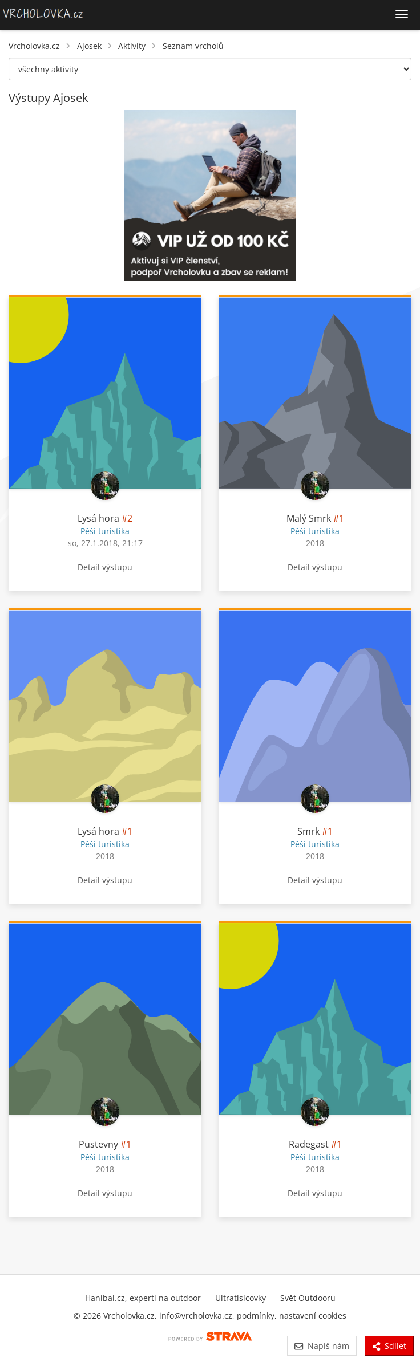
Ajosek (89, 45)
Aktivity (132, 45)
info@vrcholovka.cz (195, 1315)
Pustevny (98, 1144)
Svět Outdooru (308, 1297)
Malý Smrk (308, 518)
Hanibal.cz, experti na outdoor (143, 1297)
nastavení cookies (312, 1315)
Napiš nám (321, 1345)
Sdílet (389, 1345)
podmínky (255, 1315)
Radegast (309, 1144)
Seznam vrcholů (193, 45)
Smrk (308, 831)
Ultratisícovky (240, 1297)
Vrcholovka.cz (34, 45)
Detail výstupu (105, 567)
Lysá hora (98, 518)
